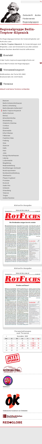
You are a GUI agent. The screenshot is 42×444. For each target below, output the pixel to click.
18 (22, 345)
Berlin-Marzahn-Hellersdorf (12, 108)
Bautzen (6, 101)
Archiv (38, 15)
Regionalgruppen (31, 22)
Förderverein (29, 18)
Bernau (5, 115)
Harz (4, 150)
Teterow (6, 193)
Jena (4, 153)
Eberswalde (7, 130)
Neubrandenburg (9, 165)
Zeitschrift (28, 15)
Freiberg (6, 140)
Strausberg (7, 190)
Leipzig (5, 158)
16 (11, 345)
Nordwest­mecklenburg (11, 173)
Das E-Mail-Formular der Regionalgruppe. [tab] (15, 64)
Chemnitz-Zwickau (9, 123)
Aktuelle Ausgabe (22, 205)
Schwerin (6, 188)
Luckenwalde (7, 160)
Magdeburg (7, 163)
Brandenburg (7, 120)
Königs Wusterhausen (11, 155)
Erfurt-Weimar (8, 133)
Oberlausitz (7, 175)
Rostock (6, 183)
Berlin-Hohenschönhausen (12, 103)
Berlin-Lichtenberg (9, 105)
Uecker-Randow (8, 198)
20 (33, 345)
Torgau (5, 195)
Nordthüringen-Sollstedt (12, 168)
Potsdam (6, 180)
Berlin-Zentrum (8, 113)
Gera (4, 143)
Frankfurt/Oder (8, 138)
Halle (4, 148)
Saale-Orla (6, 185)
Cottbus (6, 125)
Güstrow (6, 145)
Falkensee (6, 135)
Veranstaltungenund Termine (22, 332)
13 (33, 343)
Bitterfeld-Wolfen (9, 118)
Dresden (6, 128)
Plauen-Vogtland (9, 178)
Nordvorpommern (9, 170)
